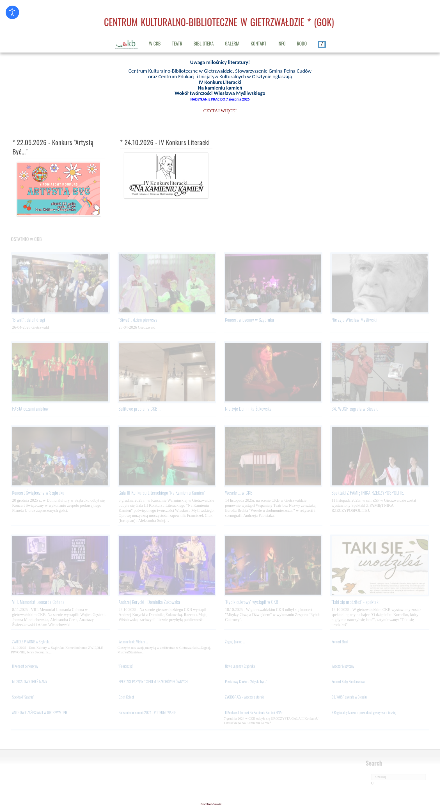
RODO (302, 43)
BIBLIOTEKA (204, 43)
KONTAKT (258, 43)
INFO (282, 43)
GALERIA (232, 43)
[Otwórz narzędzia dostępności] (12, 12)
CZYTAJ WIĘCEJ (220, 110)
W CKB (155, 43)
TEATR (177, 43)
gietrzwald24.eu (220, 804)
